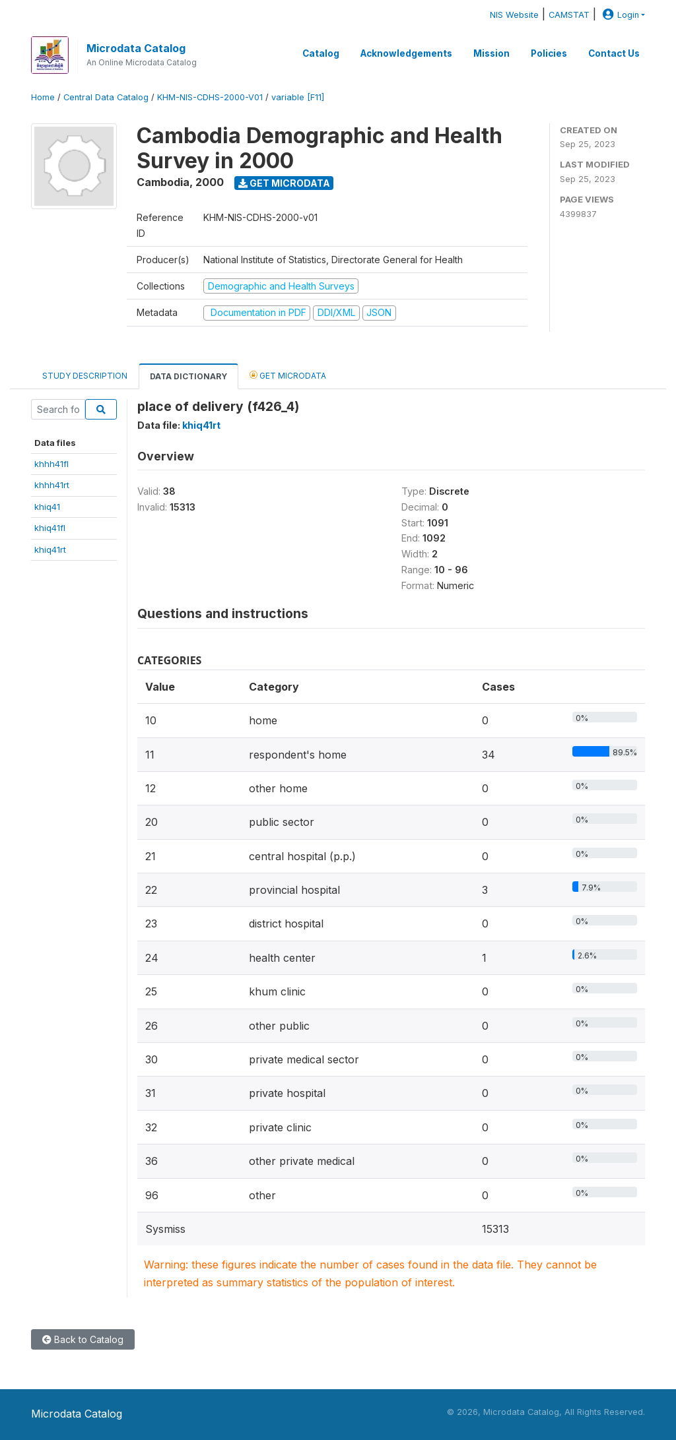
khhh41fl (51, 463)
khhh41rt (51, 485)
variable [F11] (297, 97)
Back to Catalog (82, 1339)
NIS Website (514, 15)
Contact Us (614, 53)
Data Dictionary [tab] (188, 376)
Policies (549, 53)
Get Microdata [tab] (288, 375)
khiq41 (47, 506)
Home (43, 97)
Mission (491, 53)
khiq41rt (50, 549)
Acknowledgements (406, 53)
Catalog (320, 53)
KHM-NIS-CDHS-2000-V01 (210, 97)
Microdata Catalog (136, 48)
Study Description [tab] (84, 376)
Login (619, 15)
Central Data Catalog (106, 97)
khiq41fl (49, 527)
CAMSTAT (569, 15)
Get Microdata (284, 183)
